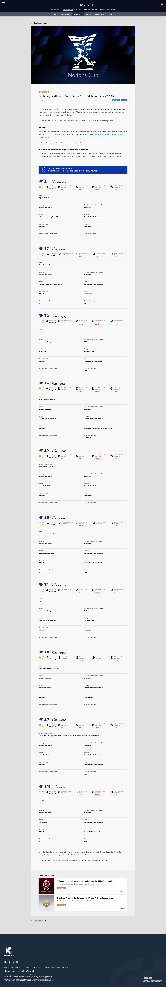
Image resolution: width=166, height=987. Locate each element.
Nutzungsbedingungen (12, 967)
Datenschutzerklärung (32, 967)
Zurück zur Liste (40, 23)
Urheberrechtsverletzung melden (54, 967)
